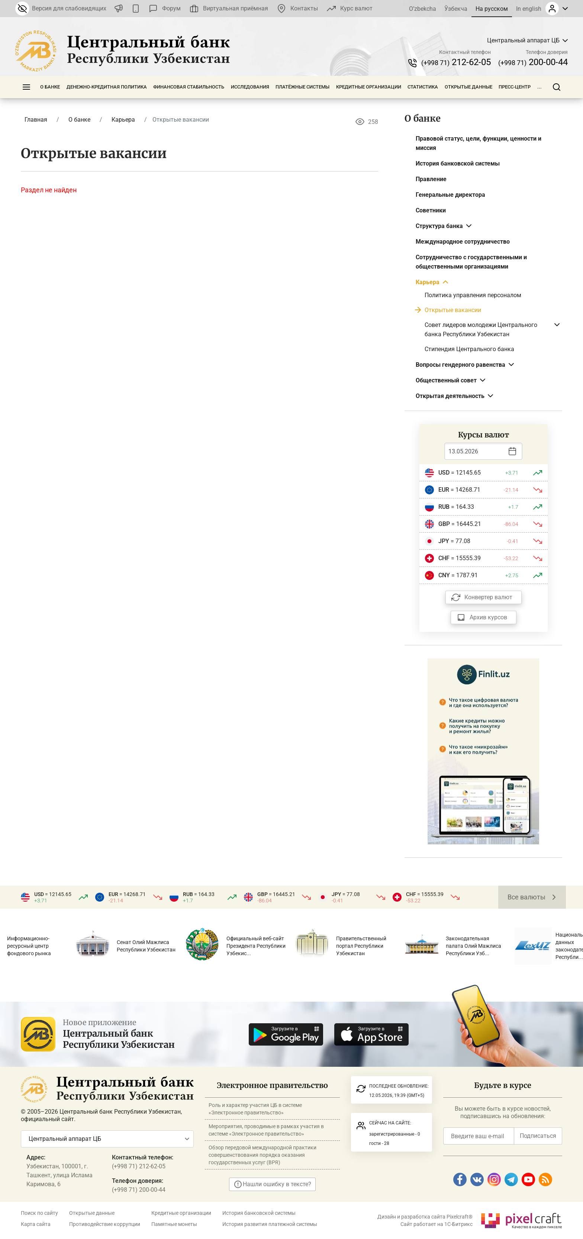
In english (528, 8)
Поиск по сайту (39, 1213)
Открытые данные (468, 87)
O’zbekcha (422, 8)
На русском (492, 8)
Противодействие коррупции (104, 1224)
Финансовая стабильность (188, 87)
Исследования (250, 87)
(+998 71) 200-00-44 (138, 1189)
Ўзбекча (455, 8)
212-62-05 (456, 62)
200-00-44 (533, 62)
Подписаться (538, 1135)
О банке (50, 87)
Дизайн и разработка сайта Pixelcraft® (425, 1217)
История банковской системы (259, 1213)
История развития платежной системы (269, 1224)
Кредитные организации (368, 87)
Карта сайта (36, 1224)
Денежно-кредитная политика (107, 87)
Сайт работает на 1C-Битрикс (436, 1224)
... (539, 87)
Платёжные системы (302, 87)
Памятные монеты (174, 1224)
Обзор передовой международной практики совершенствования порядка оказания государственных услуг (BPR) (262, 1155)
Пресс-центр (515, 87)
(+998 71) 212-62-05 (138, 1166)
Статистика (423, 87)
